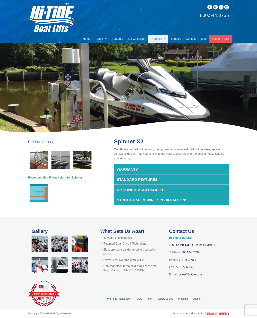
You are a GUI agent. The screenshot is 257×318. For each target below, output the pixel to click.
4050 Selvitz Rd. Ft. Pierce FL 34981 (192, 244)
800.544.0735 (190, 252)
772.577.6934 (184, 267)
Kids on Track (220, 38)
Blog (204, 38)
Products (156, 38)
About (99, 38)
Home (86, 38)
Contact (191, 38)
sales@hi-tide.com (190, 274)
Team (150, 298)
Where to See (165, 298)
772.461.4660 (187, 259)
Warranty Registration (119, 298)
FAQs (139, 298)
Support (176, 38)
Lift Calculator (137, 38)
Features (117, 38)
